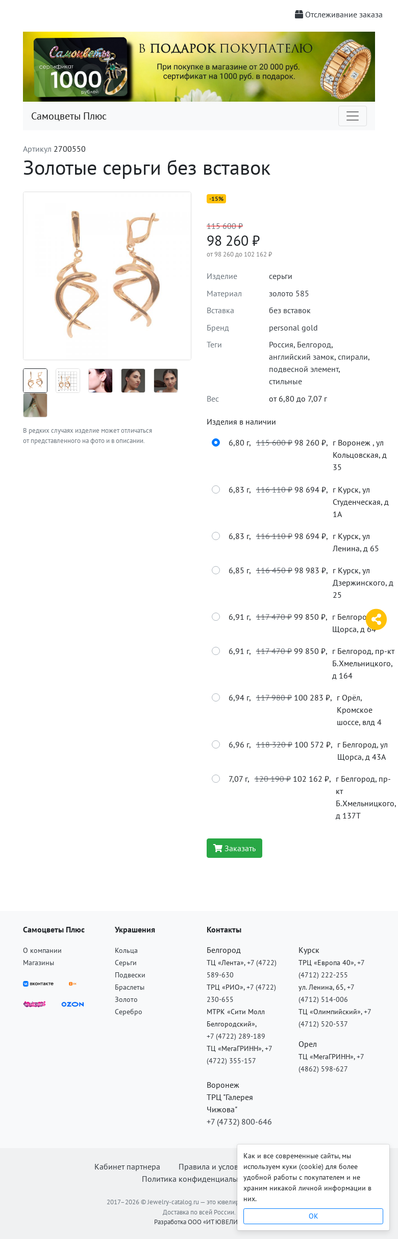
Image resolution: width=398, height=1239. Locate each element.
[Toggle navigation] (352, 116)
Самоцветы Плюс (69, 116)
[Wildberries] (34, 1003)
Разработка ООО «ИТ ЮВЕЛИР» (199, 1222)
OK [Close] (313, 1216)
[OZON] (72, 1003)
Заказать (234, 848)
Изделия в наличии (241, 421)
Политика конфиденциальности (199, 1179)
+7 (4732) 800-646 (239, 1121)
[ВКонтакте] (38, 982)
